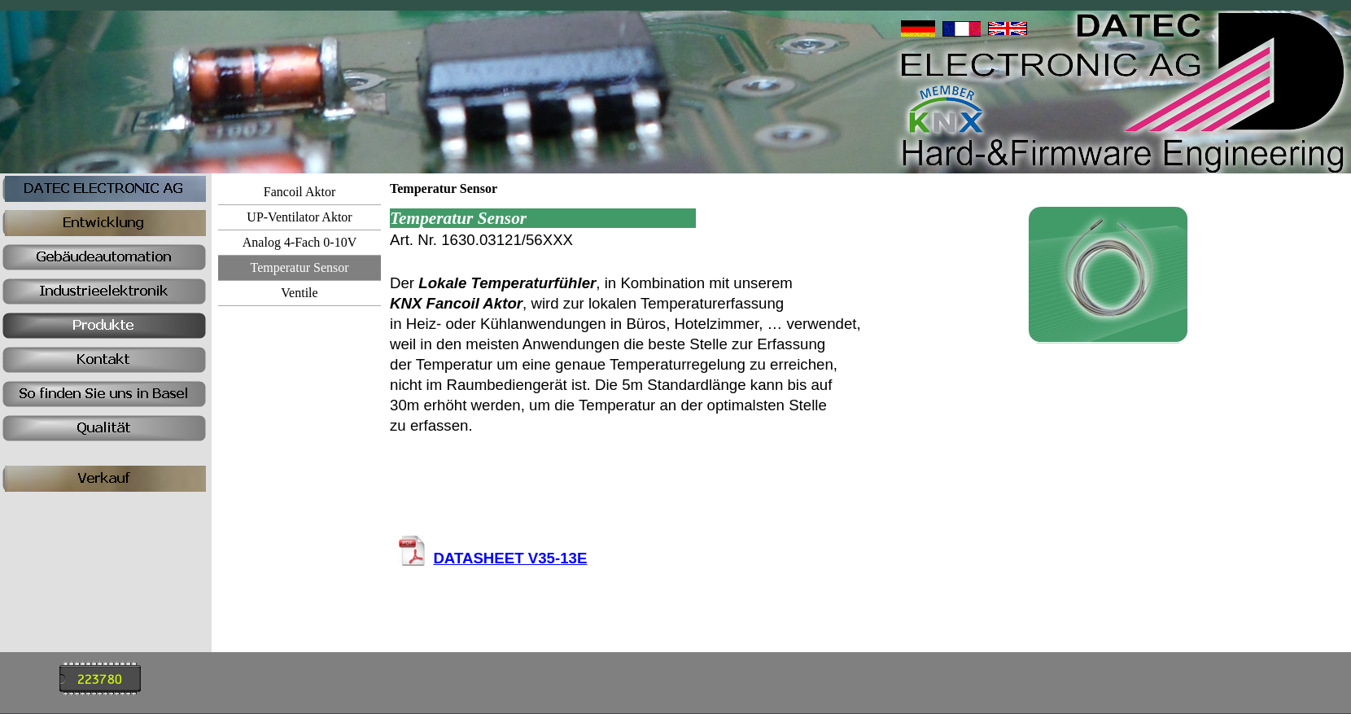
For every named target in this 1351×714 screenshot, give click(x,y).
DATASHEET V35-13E (510, 558)
